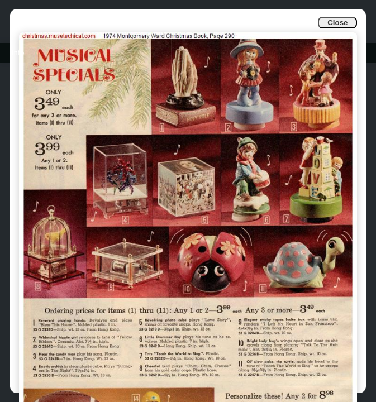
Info (17, 53)
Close (337, 22)
